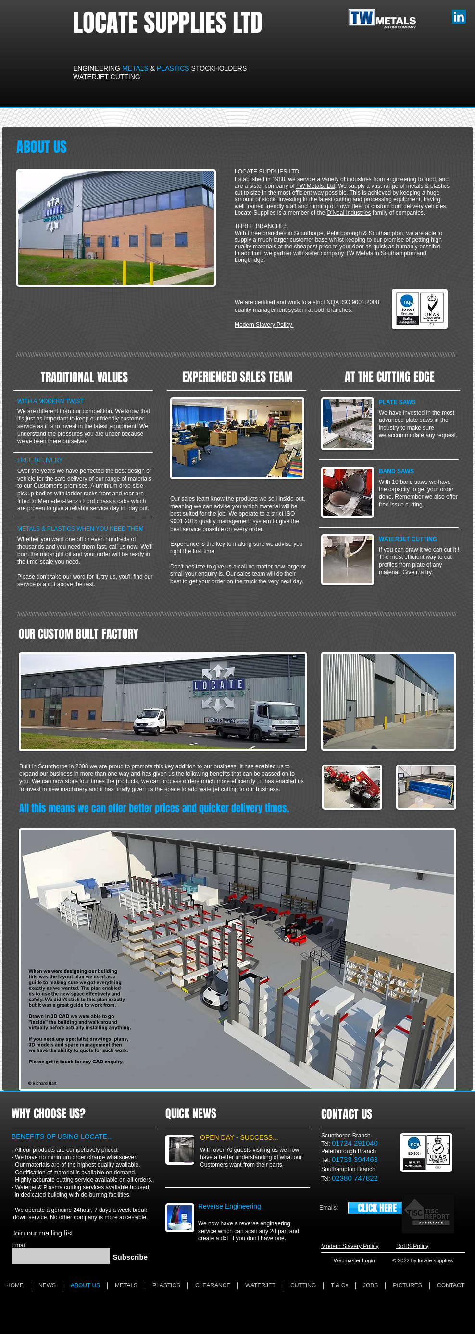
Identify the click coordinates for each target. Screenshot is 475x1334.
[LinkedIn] (459, 17)
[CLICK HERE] (377, 1208)
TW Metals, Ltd (315, 186)
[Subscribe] (129, 1257)
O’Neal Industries (348, 213)
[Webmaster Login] (354, 1260)
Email (19, 1245)
